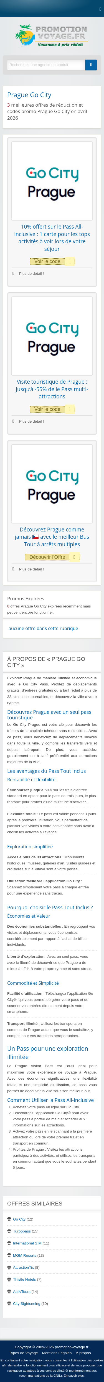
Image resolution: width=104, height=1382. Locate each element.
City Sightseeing (26, 1304)
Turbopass (22, 1231)
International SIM (27, 1243)
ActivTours (22, 1292)
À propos (83, 1353)
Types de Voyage (23, 1353)
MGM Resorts (24, 1255)
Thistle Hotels (24, 1279)
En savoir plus (74, 1375)
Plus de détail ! (28, 273)
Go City (19, 1219)
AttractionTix (23, 1267)
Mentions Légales (57, 1353)
